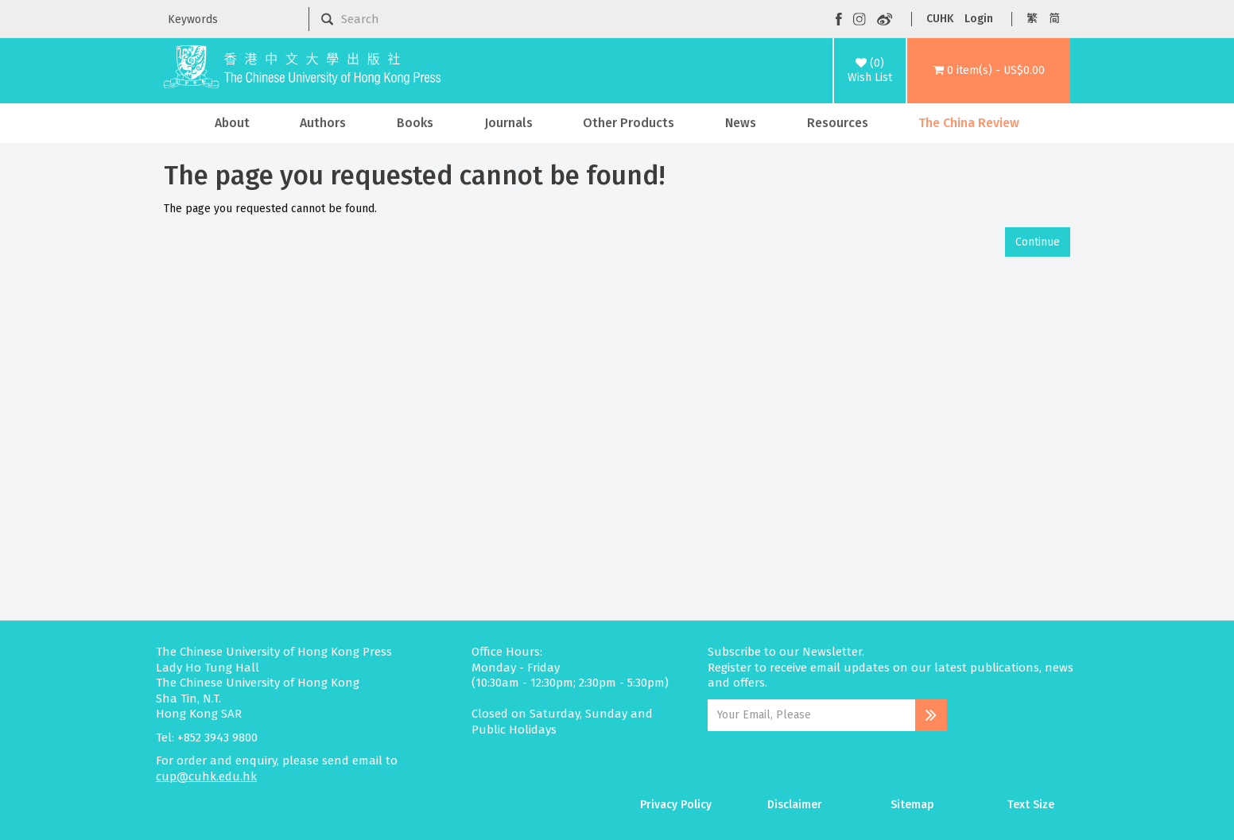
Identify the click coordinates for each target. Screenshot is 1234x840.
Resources (837, 122)
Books (415, 122)
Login (978, 18)
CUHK (939, 18)
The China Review (968, 122)
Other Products (628, 122)
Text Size (1030, 804)
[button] (989, 71)
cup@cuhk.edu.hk (206, 776)
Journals (508, 122)
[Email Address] (811, 715)
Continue (1037, 242)
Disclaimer (794, 804)
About (232, 122)
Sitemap (912, 804)
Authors (323, 122)
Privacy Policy (676, 804)
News (740, 122)
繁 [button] (1032, 18)
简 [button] (1054, 18)
